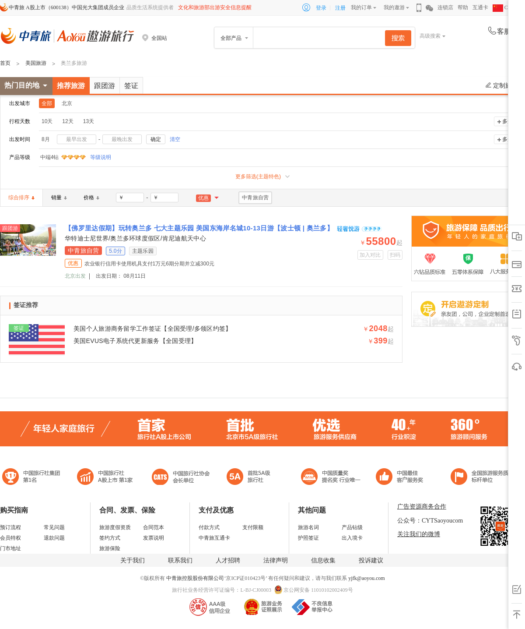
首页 (5, 63)
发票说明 (153, 538)
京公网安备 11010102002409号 (318, 590)
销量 (59, 197)
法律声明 (275, 560)
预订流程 (10, 527)
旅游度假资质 (115, 527)
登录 (321, 8)
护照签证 (308, 538)
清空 (175, 139)
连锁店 (445, 7)
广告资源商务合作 (421, 506)
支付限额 (252, 527)
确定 (155, 139)
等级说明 (95, 157)
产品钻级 (352, 527)
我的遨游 (394, 7)
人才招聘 (228, 560)
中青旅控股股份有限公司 (195, 578)
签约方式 (109, 538)
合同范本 (153, 527)
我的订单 (361, 7)
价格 (91, 197)
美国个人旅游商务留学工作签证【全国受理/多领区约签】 (153, 328)
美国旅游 (35, 63)
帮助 (463, 7)
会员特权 (10, 538)
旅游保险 (109, 548)
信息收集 (323, 560)
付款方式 (209, 527)
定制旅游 (502, 85)
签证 (131, 85)
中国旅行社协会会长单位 (180, 477)
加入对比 (370, 255)
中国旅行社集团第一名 (32, 477)
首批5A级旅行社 (105, 477)
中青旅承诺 (482, 477)
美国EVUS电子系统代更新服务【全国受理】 (135, 340)
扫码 (395, 255)
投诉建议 (371, 560)
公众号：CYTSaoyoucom (430, 520)
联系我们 (180, 560)
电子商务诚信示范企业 (252, 477)
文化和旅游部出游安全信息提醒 (215, 7)
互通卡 (480, 7)
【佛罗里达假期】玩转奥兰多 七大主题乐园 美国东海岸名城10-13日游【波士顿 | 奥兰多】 (200, 228)
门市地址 (10, 548)
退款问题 (54, 538)
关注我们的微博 (418, 534)
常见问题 (54, 527)
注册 (340, 8)
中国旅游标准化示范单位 (401, 477)
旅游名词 (308, 527)
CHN (504, 7)
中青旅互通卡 (214, 538)
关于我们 (132, 560)
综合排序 (21, 197)
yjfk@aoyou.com (366, 578)
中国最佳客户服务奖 (331, 477)
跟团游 (104, 85)
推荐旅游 (71, 85)
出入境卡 (352, 538)
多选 (507, 121)
